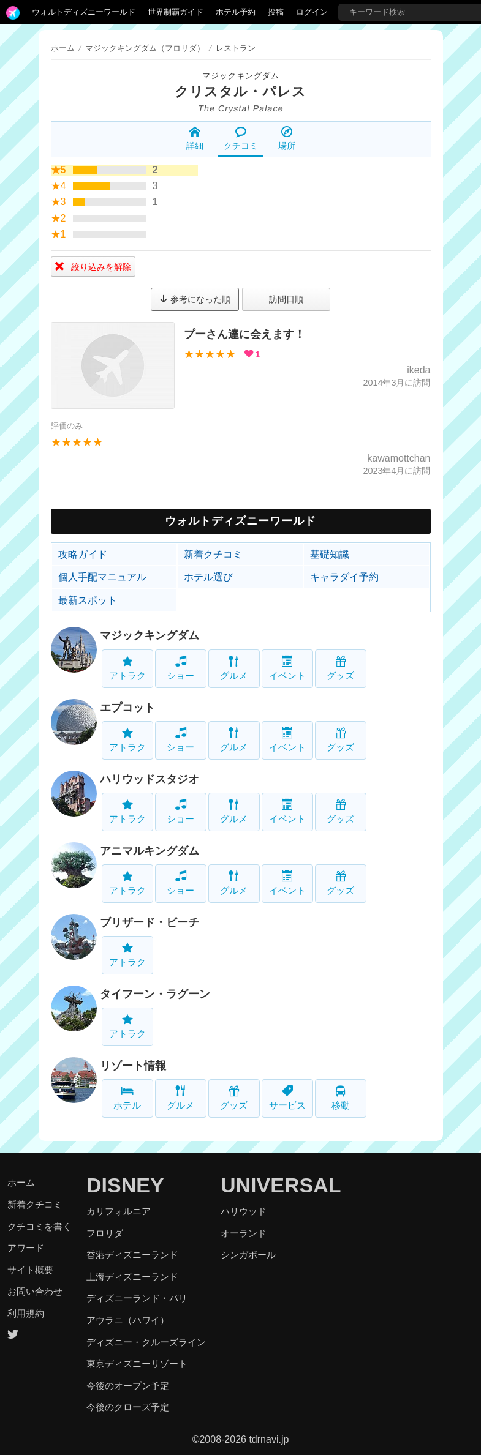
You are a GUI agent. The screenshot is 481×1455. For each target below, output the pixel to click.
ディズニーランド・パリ (136, 1298)
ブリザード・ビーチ (149, 922)
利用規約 (25, 1313)
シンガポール (248, 1254)
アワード (25, 1248)
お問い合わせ (34, 1291)
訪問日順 (286, 299)
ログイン (312, 12)
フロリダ (104, 1233)
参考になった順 (194, 299)
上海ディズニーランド (132, 1276)
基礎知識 (329, 554)
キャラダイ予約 (344, 577)
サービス (287, 1097)
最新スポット (87, 600)
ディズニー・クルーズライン (146, 1342)
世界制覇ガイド (175, 12)
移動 (340, 1097)
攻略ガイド (82, 554)
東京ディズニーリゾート (136, 1363)
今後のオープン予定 (127, 1385)
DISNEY (125, 1185)
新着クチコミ (213, 554)
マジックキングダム (240, 75)
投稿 (276, 12)
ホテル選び (208, 577)
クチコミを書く (39, 1226)
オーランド (244, 1233)
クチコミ (241, 138)
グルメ (234, 668)
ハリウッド (244, 1211)
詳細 (194, 138)
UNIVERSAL (281, 1185)
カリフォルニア (118, 1211)
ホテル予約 (236, 12)
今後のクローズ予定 (127, 1407)
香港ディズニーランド (132, 1254)
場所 (286, 138)
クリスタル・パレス (240, 91)
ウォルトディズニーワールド (83, 12)
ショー (180, 668)
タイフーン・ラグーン (155, 994)
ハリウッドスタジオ (149, 779)
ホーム (63, 48)
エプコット (127, 707)
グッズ (340, 668)
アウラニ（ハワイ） (127, 1320)
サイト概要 (30, 1270)
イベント (287, 668)
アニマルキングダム (149, 851)
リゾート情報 (133, 1066)
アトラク (127, 668)
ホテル (127, 1097)
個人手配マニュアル (102, 577)
